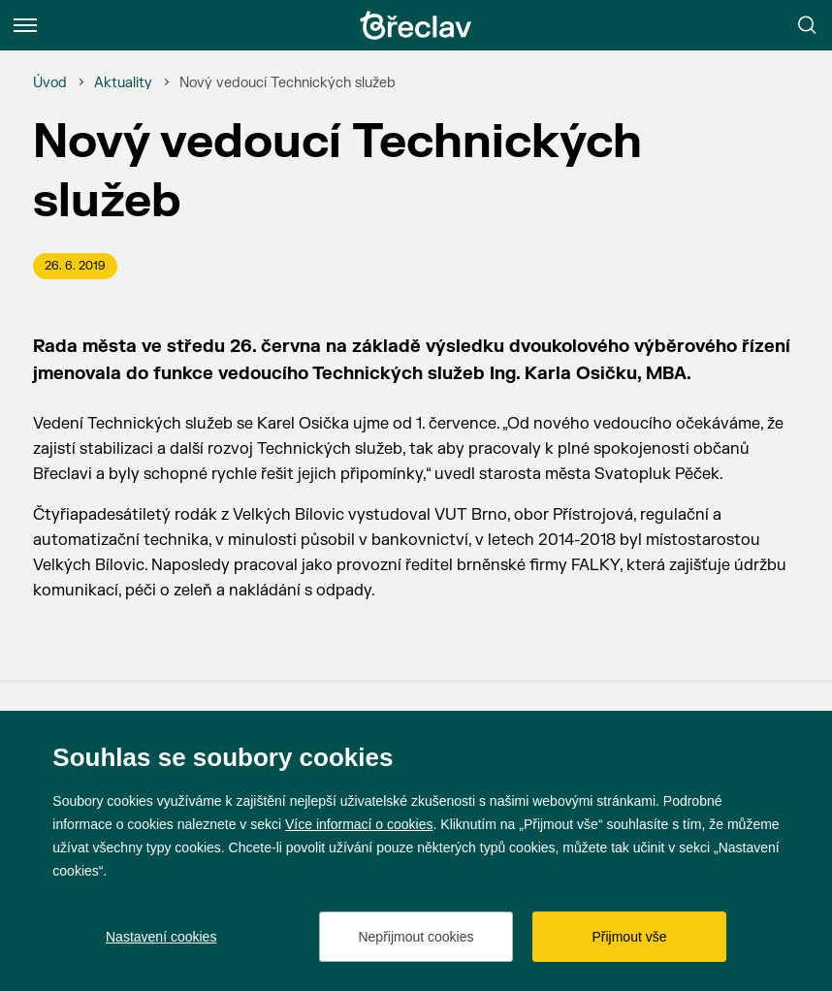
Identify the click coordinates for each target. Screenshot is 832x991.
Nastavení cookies (161, 936)
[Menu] (25, 25)
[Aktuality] (123, 83)
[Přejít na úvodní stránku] (416, 25)
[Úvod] (50, 83)
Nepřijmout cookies (415, 936)
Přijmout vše (629, 936)
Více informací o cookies (359, 824)
